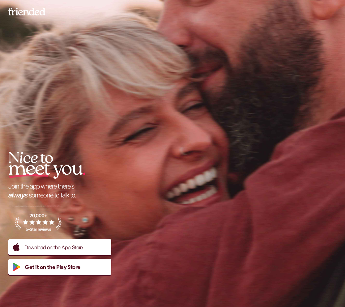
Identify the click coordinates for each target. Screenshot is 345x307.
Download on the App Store (48, 247)
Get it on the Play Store (46, 267)
